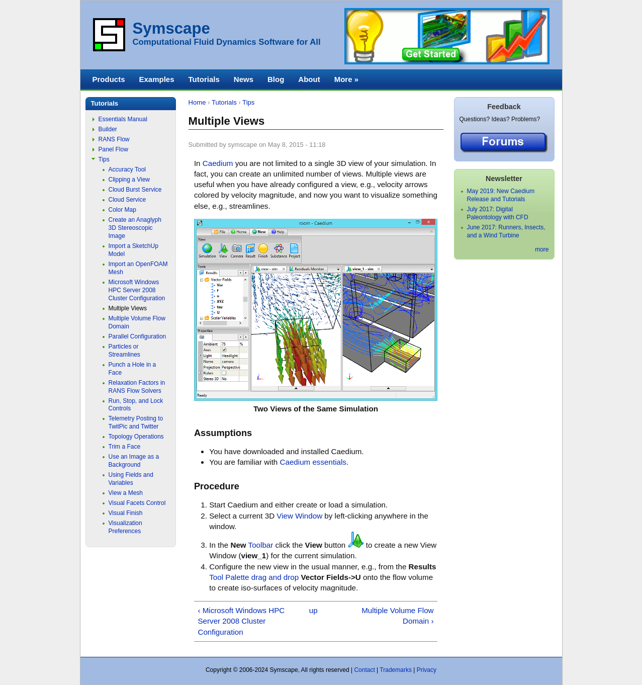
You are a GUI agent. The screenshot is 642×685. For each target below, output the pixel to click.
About (309, 79)
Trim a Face (125, 446)
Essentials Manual (123, 119)
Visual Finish (126, 513)
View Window (299, 515)
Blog (275, 79)
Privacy (426, 669)
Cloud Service (127, 199)
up (313, 610)
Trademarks (396, 669)
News (243, 79)
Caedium (218, 163)
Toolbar (260, 545)
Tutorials (224, 102)
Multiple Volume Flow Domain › (397, 615)
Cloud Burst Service (135, 189)
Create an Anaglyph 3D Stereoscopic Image (135, 227)
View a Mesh (126, 492)
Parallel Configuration (137, 336)
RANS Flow (114, 139)
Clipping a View (129, 179)
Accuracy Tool (127, 169)
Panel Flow (113, 149)
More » (346, 79)
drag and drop (275, 577)
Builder (108, 129)
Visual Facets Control (137, 502)
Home (197, 102)
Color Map (122, 209)
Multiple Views (128, 308)
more (541, 249)
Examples (156, 79)
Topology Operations (136, 436)
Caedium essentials (313, 462)
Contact (364, 669)
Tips (248, 102)
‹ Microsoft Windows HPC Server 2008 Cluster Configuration (241, 621)
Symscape (171, 28)
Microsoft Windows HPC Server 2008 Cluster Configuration (137, 290)
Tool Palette (229, 577)
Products (109, 79)
